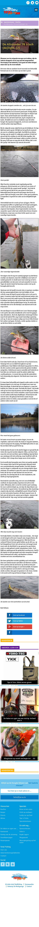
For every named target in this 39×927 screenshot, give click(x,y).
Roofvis (18, 22)
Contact (3, 856)
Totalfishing (18, 884)
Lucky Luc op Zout (26, 815)
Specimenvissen (25, 821)
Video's (22, 832)
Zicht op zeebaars (26, 812)
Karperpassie (5, 840)
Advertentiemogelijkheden (10, 853)
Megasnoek (24, 837)
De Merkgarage (19, 886)
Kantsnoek (4, 832)
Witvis (3, 818)
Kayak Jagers (24, 834)
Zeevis (3, 815)
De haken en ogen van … (9, 829)
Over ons (4, 850)
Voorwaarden (29, 884)
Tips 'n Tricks (24, 818)
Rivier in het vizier (26, 809)
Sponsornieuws (25, 829)
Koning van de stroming (9, 834)
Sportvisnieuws (9, 22)
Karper (3, 812)
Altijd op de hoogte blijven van (19, 784)
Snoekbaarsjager (7, 837)
